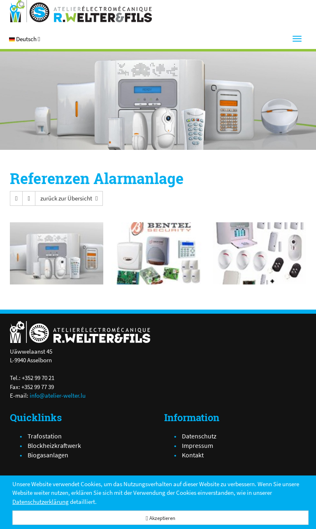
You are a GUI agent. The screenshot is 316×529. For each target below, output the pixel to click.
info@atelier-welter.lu (58, 395)
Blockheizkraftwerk (54, 445)
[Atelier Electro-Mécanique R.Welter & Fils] (81, 11)
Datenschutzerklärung (40, 502)
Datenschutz (199, 436)
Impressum (197, 445)
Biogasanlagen (48, 455)
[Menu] (297, 39)
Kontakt (193, 455)
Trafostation (45, 436)
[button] (24, 39)
